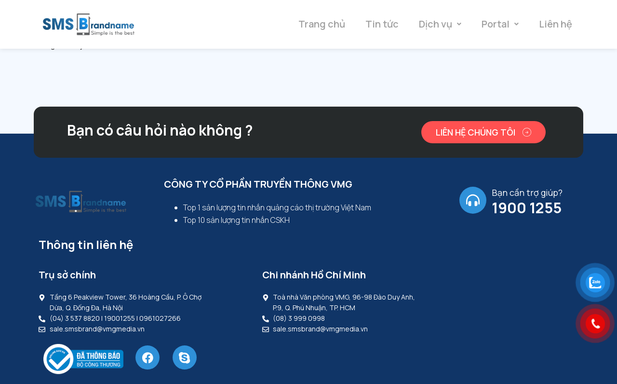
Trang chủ (321, 23)
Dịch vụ (440, 23)
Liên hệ (555, 23)
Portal (500, 23)
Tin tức (382, 23)
